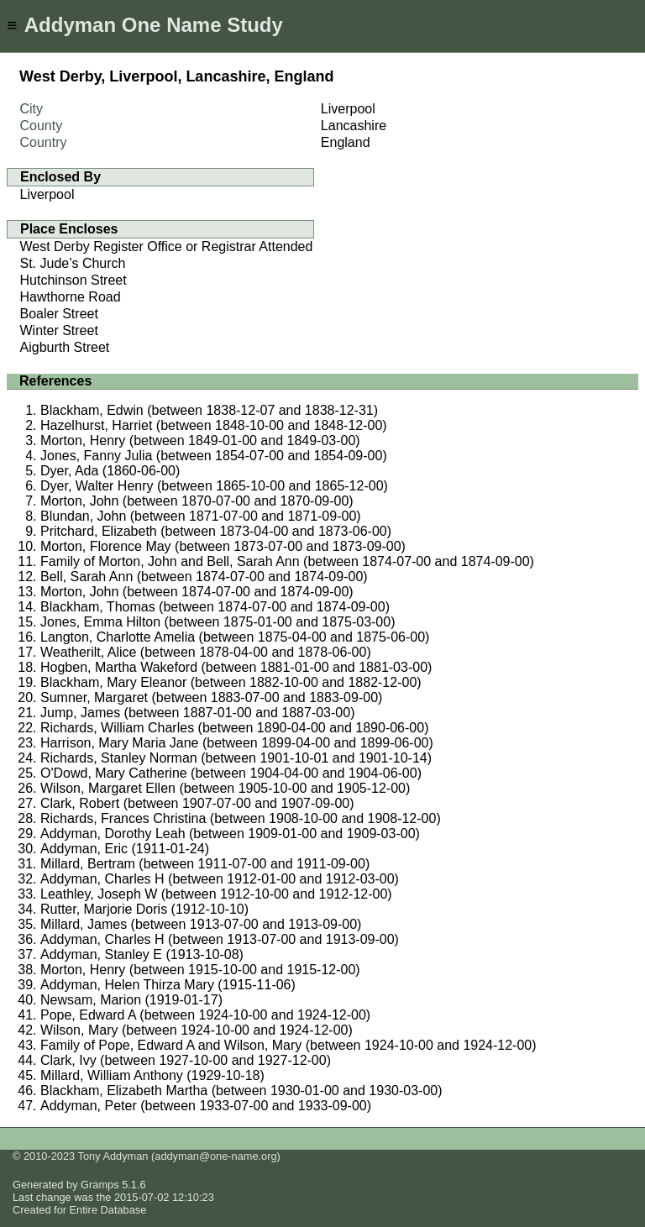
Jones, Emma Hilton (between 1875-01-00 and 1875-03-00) (217, 622)
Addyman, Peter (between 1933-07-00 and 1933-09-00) (205, 1106)
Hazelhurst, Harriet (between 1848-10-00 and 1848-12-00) (213, 425)
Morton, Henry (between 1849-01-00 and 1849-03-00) (200, 440)
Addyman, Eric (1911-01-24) (124, 849)
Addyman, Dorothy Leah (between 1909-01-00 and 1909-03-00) (230, 833)
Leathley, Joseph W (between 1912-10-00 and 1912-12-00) (216, 894)
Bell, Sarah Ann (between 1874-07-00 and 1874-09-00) (204, 576)
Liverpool (47, 194)
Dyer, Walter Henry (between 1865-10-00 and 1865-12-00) (214, 486)
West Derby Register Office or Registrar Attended (166, 246)
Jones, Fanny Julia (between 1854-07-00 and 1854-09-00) (213, 455)
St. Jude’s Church (73, 263)
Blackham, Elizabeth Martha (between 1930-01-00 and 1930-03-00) (241, 1090)
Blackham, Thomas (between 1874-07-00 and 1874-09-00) (215, 607)
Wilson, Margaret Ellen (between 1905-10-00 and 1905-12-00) (225, 788)
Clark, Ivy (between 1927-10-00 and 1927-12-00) (185, 1060)
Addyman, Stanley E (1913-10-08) (142, 954)
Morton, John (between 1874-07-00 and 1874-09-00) (197, 592)
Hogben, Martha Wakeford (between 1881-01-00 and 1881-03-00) (236, 667)
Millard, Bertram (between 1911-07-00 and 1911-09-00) (205, 864)
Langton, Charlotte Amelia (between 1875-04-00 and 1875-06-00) (234, 637)
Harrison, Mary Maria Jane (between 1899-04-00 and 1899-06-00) (236, 743)
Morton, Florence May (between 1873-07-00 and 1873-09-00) (223, 546)
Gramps (100, 1184)
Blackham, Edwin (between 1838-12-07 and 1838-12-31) (209, 410)
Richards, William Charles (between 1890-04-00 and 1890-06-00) (234, 728)
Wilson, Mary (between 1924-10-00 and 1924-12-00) (196, 1030)
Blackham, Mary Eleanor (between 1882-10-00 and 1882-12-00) (231, 682)
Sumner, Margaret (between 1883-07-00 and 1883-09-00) (211, 697)
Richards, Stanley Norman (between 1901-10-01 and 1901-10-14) (236, 758)
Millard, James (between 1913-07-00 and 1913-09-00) (200, 924)
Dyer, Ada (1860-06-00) (110, 471)
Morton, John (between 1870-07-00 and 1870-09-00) (197, 501)
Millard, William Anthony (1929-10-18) (152, 1075)
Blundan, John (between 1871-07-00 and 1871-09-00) (200, 516)
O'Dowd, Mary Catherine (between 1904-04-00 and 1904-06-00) (231, 773)
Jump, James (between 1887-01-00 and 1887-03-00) (197, 712)
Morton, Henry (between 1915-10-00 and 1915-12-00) (200, 969)
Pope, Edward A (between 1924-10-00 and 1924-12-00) (205, 1015)
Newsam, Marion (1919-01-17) (131, 1000)
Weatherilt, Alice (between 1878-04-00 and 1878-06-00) (205, 652)
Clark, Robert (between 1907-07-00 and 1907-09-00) (197, 803)
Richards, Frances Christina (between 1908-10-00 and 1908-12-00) (240, 818)
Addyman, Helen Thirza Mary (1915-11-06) (168, 985)
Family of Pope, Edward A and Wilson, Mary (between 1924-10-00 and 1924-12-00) (288, 1045)
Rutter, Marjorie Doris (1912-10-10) (144, 909)
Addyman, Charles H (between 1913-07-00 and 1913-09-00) (219, 939)
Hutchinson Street (73, 280)
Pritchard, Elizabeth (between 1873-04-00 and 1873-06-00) (215, 531)
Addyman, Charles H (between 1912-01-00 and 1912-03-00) (219, 879)
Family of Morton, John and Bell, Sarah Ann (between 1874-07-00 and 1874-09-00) (287, 561)
